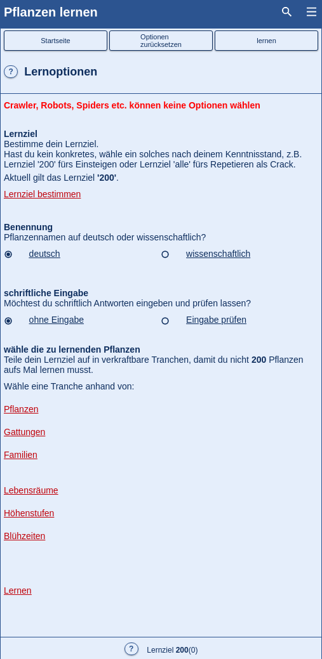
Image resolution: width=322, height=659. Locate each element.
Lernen (18, 590)
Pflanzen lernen (51, 12)
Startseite (55, 40)
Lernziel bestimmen (42, 194)
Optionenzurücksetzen (161, 40)
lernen (266, 40)
